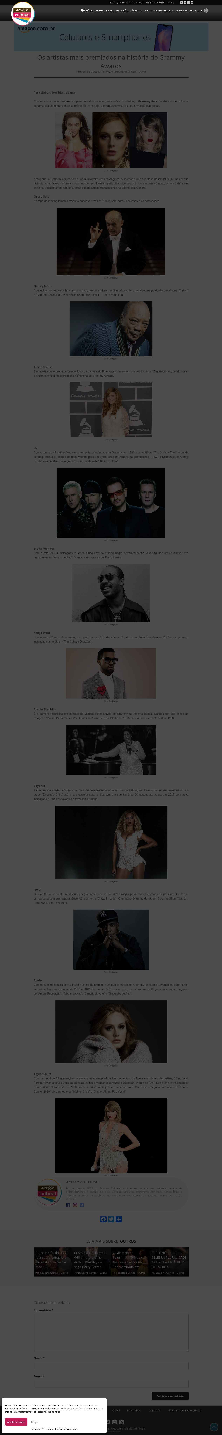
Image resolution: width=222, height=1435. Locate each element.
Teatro (100, 10)
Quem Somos (122, 3)
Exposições (122, 10)
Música (90, 10)
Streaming (182, 10)
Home (112, 3)
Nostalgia (196, 10)
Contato (170, 3)
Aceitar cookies (16, 1422)
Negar (35, 1422)
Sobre (131, 3)
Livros (148, 10)
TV (140, 10)
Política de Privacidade (42, 1428)
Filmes (110, 10)
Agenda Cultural (163, 10)
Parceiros (160, 3)
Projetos (150, 3)
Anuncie (139, 3)
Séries (134, 10)
